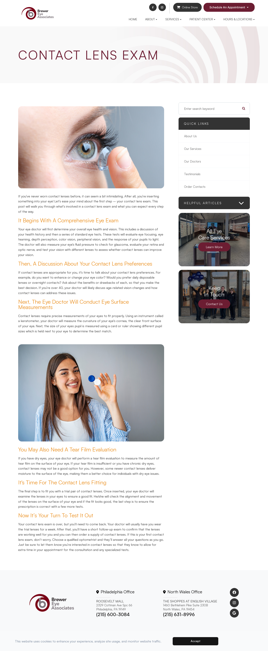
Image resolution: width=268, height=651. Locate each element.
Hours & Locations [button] (239, 19)
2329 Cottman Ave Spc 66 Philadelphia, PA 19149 (114, 607)
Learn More (214, 247)
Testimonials (193, 174)
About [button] (151, 19)
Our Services (193, 149)
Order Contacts (195, 187)
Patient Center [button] (202, 19)
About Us (191, 136)
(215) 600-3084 (113, 614)
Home (133, 19)
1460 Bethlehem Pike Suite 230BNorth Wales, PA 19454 (185, 607)
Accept (195, 641)
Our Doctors (193, 161)
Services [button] (173, 19)
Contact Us (214, 304)
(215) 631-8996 (179, 614)
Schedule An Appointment (227, 7)
